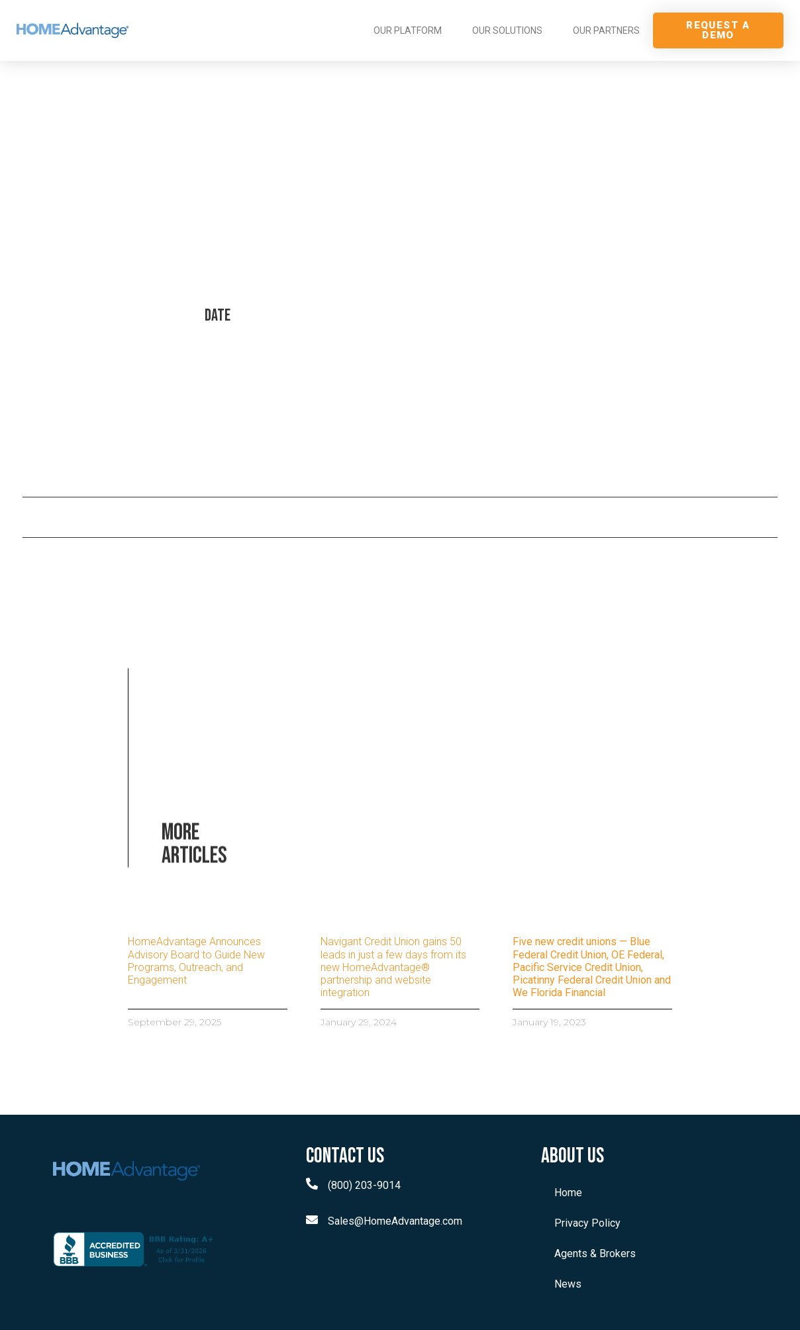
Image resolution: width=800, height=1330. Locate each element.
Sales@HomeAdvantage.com (395, 1221)
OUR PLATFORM (408, 30)
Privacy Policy (587, 1223)
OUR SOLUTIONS (507, 30)
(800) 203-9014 (364, 1185)
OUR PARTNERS (606, 30)
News (567, 1284)
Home (568, 1192)
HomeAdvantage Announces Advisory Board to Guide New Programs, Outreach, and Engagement (196, 960)
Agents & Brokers (595, 1253)
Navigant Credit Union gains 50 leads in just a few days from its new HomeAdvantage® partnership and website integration (393, 967)
